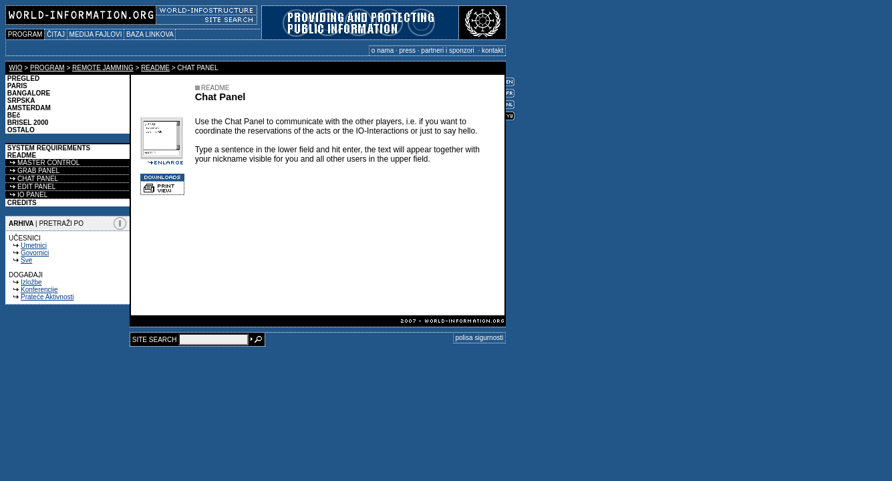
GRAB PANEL (32, 170)
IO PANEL (26, 194)
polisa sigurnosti (480, 337)
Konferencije (39, 289)
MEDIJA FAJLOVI (95, 34)
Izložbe (31, 282)
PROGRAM (25, 34)
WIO (16, 67)
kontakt (492, 50)
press (408, 50)
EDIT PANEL (30, 186)
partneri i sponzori (448, 50)
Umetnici (34, 245)
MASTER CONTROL (42, 162)
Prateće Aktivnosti (47, 297)
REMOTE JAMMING (103, 67)
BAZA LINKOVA (149, 34)
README (155, 67)
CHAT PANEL (31, 178)
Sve (26, 260)
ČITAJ (56, 34)
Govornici (35, 253)
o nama (382, 50)
